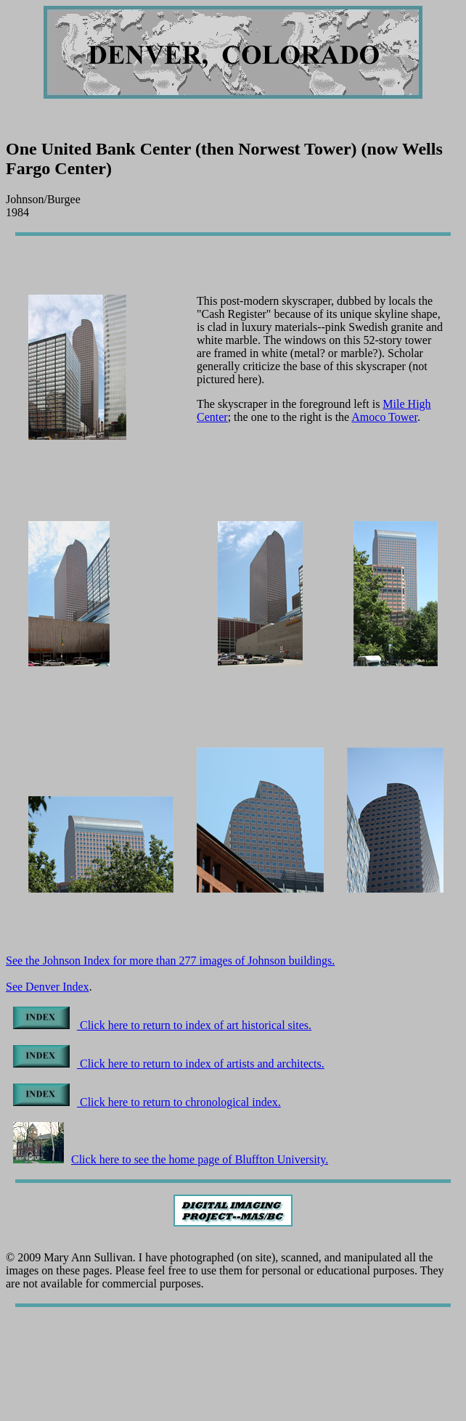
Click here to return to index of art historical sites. (162, 1025)
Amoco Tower (384, 417)
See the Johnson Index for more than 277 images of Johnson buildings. (170, 960)
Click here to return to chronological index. (147, 1102)
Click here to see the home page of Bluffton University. (170, 1159)
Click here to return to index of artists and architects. (168, 1063)
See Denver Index (47, 986)
